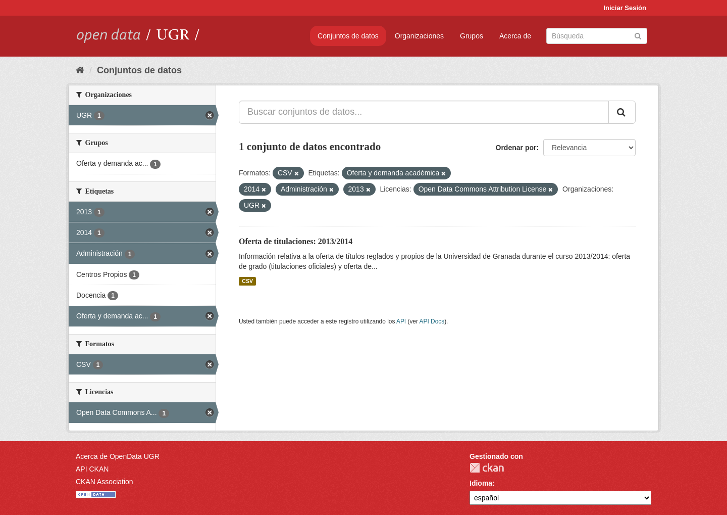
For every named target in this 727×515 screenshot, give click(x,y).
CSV (247, 281)
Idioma (481, 483)
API (401, 321)
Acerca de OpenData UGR (118, 456)
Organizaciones (419, 36)
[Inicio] (80, 70)
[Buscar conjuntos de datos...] (424, 112)
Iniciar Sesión (624, 8)
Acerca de (515, 36)
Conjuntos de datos (348, 36)
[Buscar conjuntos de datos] (596, 36)
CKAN (487, 467)
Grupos (471, 36)
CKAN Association (104, 482)
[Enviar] (638, 35)
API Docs (432, 321)
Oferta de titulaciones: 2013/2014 (295, 241)
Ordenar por (516, 148)
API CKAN (92, 469)
